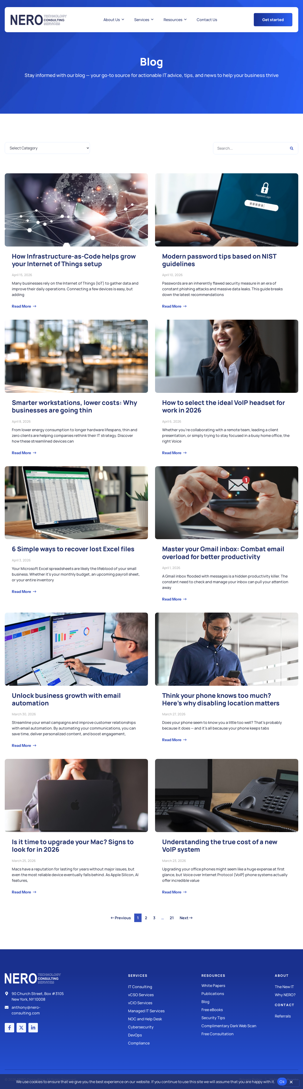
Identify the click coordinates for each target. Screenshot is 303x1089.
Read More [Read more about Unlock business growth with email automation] (22, 745)
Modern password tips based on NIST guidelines (219, 260)
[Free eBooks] (238, 1010)
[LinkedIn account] (33, 1027)
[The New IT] (286, 987)
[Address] (36, 996)
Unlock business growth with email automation (66, 699)
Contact (284, 1005)
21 (172, 917)
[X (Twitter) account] (21, 1027)
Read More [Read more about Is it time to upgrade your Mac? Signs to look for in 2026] (22, 892)
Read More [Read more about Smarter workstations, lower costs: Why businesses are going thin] (22, 452)
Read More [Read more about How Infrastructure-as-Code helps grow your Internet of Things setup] (22, 306)
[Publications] (238, 993)
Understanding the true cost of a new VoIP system (219, 845)
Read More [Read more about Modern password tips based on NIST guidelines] (172, 306)
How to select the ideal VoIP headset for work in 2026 (223, 406)
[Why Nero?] (286, 995)
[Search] (291, 148)
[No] (290, 1083)
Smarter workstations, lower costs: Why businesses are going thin (74, 406)
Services (137, 975)
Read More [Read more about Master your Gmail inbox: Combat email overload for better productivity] (172, 599)
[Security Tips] (238, 1018)
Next (186, 917)
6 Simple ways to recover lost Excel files (73, 548)
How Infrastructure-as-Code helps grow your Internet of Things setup (74, 260)
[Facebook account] (9, 1027)
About (282, 975)
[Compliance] (164, 1043)
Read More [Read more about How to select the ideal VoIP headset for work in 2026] (172, 452)
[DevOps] (164, 1035)
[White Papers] (238, 985)
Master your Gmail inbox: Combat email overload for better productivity (223, 552)
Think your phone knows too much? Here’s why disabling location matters (221, 699)
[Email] (36, 1010)
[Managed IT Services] (164, 1011)
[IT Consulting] (164, 987)
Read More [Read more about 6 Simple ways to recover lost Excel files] (22, 591)
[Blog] (238, 1001)
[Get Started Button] (273, 19)
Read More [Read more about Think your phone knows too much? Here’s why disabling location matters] (172, 739)
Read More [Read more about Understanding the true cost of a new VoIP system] (172, 892)
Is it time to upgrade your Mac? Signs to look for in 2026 (73, 845)
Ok (282, 1081)
